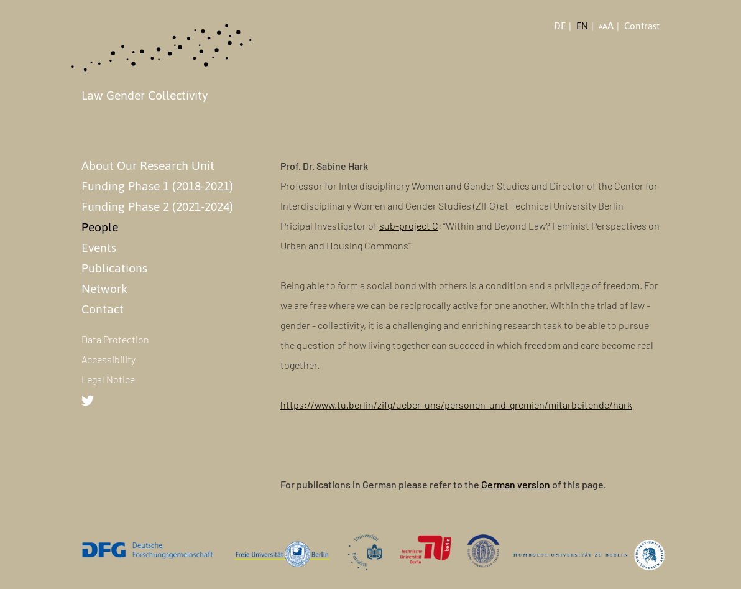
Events (98, 247)
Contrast (642, 26)
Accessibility (108, 359)
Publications (114, 268)
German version (515, 484)
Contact (102, 309)
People (99, 227)
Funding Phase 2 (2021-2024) (157, 206)
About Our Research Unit (147, 165)
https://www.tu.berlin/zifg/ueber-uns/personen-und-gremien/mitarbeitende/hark (456, 404)
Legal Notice (108, 379)
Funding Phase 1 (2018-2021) (157, 186)
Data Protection (115, 339)
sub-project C (408, 225)
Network (104, 288)
